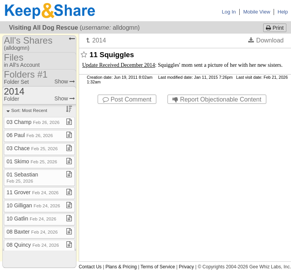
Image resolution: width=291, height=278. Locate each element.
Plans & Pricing (121, 267)
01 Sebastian (22, 177)
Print (275, 28)
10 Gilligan (33, 205)
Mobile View (256, 12)
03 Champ (33, 122)
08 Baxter (32, 232)
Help (282, 12)
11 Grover (33, 192)
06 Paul (30, 135)
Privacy (186, 267)
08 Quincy (33, 245)
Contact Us (90, 267)
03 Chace (32, 148)
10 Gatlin (31, 218)
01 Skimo (32, 161)
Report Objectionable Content (217, 99)
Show (64, 81)
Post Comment (127, 99)
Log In (229, 12)
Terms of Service (157, 267)
